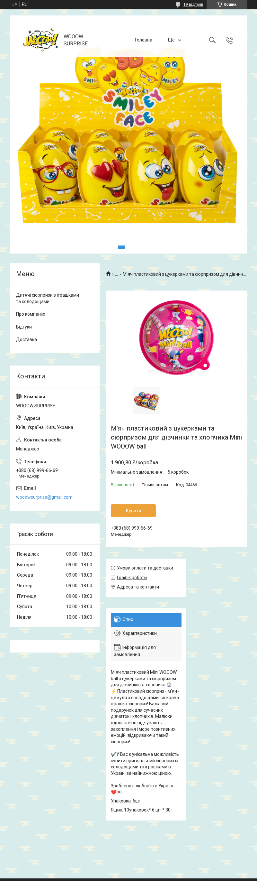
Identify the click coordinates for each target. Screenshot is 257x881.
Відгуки (24, 326)
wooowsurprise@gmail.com (44, 497)
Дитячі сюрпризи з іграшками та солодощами (47, 298)
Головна (143, 39)
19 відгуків (193, 4)
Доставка (26, 339)
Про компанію (30, 314)
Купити (133, 510)
